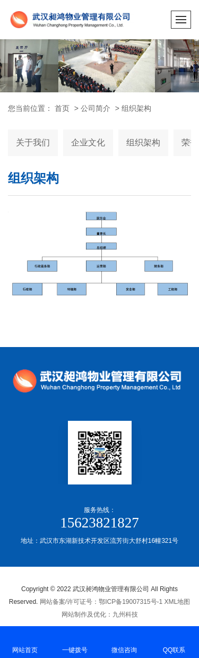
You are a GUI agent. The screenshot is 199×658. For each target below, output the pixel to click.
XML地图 (178, 601)
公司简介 (95, 108)
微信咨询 (125, 641)
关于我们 (33, 142)
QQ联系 (174, 641)
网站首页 (25, 641)
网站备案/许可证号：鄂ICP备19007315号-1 (101, 601)
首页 (62, 108)
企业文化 (88, 142)
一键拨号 (75, 641)
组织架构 (136, 108)
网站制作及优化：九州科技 (100, 614)
